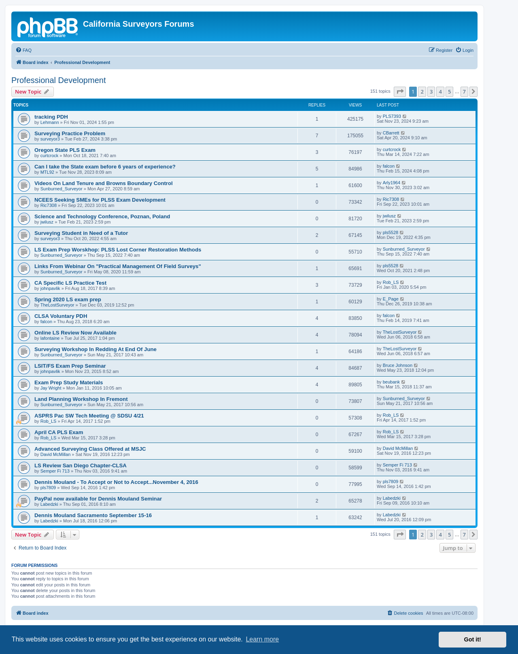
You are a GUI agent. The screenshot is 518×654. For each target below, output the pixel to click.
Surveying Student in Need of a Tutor (81, 233)
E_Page (391, 298)
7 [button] (464, 91)
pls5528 (391, 232)
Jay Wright (51, 388)
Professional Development (58, 80)
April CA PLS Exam (58, 432)
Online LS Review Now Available (75, 333)
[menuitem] (23, 50)
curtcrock (49, 155)
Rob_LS (391, 282)
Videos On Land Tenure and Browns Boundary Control (103, 183)
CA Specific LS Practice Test (70, 283)
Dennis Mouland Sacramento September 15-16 (93, 515)
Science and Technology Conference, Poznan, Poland (102, 216)
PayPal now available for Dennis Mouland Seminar (98, 499)
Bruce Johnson (397, 365)
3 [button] (431, 91)
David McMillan (55, 454)
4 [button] (440, 91)
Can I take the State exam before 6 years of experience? (105, 167)
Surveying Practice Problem (69, 133)
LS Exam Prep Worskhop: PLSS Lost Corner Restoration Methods (117, 250)
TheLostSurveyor (57, 305)
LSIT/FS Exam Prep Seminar (70, 366)
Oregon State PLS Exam (65, 150)
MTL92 (47, 172)
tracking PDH (51, 117)
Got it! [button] (472, 639)
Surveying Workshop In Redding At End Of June (95, 349)
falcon (389, 166)
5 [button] (449, 91)
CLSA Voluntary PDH (60, 316)
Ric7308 (48, 205)
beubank (391, 381)
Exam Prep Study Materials (68, 382)
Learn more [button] (262, 639)
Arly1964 (391, 182)
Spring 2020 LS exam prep (67, 299)
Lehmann (49, 122)
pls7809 (48, 487)
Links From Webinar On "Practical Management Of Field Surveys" (117, 266)
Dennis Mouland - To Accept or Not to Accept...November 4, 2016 (116, 482)
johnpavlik (50, 288)
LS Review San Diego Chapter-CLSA (80, 465)
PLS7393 (392, 116)
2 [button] (421, 91)
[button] (400, 91)
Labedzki (49, 504)
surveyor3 (50, 138)
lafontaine (50, 338)
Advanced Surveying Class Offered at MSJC (90, 449)
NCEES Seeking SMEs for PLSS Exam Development (100, 200)
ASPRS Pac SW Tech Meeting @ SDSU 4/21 (89, 416)
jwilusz (46, 221)
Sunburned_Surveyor (61, 188)
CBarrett (391, 132)
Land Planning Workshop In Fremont (81, 399)
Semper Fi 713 (55, 471)
